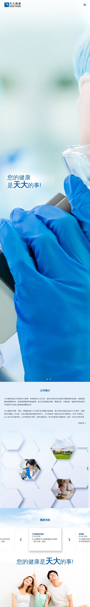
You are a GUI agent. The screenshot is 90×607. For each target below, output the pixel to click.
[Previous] (21, 559)
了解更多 (81, 443)
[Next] (68, 559)
